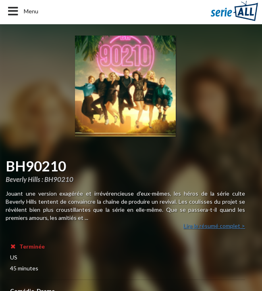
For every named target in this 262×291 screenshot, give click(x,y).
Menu (22, 11)
